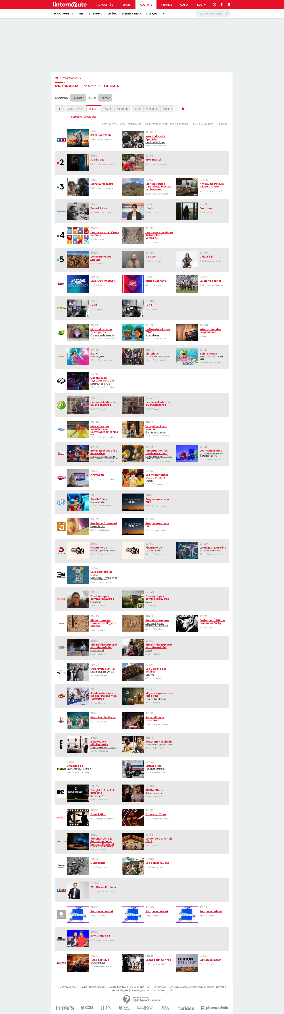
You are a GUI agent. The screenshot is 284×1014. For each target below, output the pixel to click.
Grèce (159, 647)
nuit (104, 124)
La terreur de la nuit (104, 381)
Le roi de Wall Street (159, 139)
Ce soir (222, 124)
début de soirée (156, 124)
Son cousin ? (104, 793)
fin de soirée (179, 124)
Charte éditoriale (97, 987)
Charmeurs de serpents (104, 332)
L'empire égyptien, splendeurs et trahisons (159, 623)
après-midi (135, 124)
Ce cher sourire (159, 549)
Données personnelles (178, 987)
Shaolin (159, 478)
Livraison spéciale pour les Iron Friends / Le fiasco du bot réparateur (104, 454)
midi (122, 124)
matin (113, 124)
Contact (122, 987)
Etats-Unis (104, 599)
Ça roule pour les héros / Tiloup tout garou (213, 453)
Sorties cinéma (131, 13)
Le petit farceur (104, 525)
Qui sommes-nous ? (68, 987)
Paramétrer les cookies (202, 987)
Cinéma (112, 13)
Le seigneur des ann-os (104, 670)
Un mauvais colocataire (159, 355)
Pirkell (104, 430)
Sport (127, 4)
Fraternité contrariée (159, 767)
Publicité (112, 987)
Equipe (83, 987)
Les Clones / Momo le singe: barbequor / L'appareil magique (104, 575)
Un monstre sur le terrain (93, 767)
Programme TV (63, 13)
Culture (146, 4)
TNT (80, 13)
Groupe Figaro (137, 990)
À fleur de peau (159, 332)
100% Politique (104, 961)
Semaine (76, 116)
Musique (151, 13)
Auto (184, 4)
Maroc (159, 599)
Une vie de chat (104, 500)
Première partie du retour (104, 549)
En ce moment (203, 124)
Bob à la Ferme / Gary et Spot (213, 356)
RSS (148, 987)
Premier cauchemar (159, 429)
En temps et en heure (213, 549)
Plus (201, 4)
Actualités (105, 4)
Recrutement (159, 987)
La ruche (159, 672)
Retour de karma (159, 791)
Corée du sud (104, 647)
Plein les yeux (104, 355)
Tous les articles (136, 987)
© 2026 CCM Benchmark (159, 990)
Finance (166, 4)
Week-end (90, 116)
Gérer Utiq (221, 987)
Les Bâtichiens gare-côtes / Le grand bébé (159, 454)
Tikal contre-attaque (159, 696)
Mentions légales (120, 990)
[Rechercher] (213, 13)
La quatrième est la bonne (104, 744)
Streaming (95, 13)
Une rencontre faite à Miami (159, 743)
